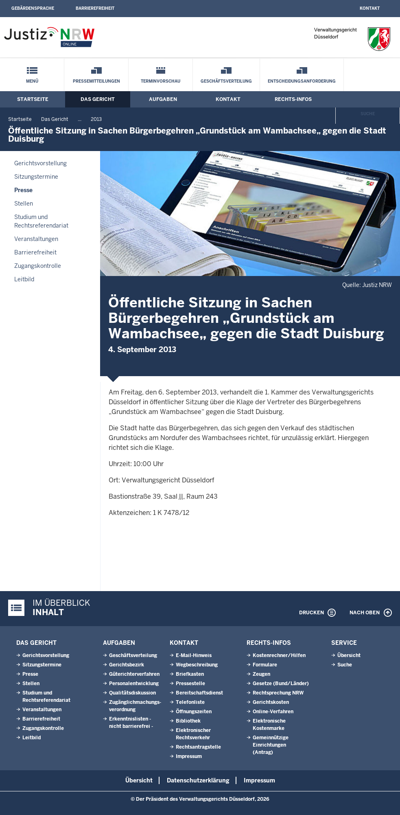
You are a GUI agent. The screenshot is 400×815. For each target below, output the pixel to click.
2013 (96, 119)
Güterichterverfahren (134, 674)
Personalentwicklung (134, 683)
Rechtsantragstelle (198, 747)
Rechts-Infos (293, 99)
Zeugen (261, 674)
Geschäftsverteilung (226, 81)
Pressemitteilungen (96, 81)
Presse (23, 190)
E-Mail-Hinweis (194, 655)
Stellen (23, 203)
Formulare (265, 665)
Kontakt (370, 8)
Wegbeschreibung (197, 665)
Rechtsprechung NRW (278, 693)
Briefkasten (190, 674)
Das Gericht (98, 99)
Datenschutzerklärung (198, 780)
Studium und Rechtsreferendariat (41, 221)
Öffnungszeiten (194, 711)
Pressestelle (190, 683)
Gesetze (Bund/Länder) (281, 683)
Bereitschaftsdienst (199, 693)
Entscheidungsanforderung (302, 81)
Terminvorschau (160, 81)
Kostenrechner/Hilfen (279, 655)
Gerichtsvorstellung (40, 163)
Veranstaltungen (36, 239)
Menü (32, 81)
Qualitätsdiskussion (132, 693)
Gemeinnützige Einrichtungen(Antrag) (271, 745)
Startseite (32, 99)
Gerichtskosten (271, 702)
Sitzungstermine (36, 176)
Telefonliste (190, 702)
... (79, 119)
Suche (368, 113)
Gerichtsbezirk (126, 665)
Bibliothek (188, 721)
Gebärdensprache (32, 8)
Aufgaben (163, 99)
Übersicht (349, 655)
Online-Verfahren (273, 711)
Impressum (189, 756)
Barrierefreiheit (95, 8)
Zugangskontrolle (37, 265)
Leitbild (24, 279)
